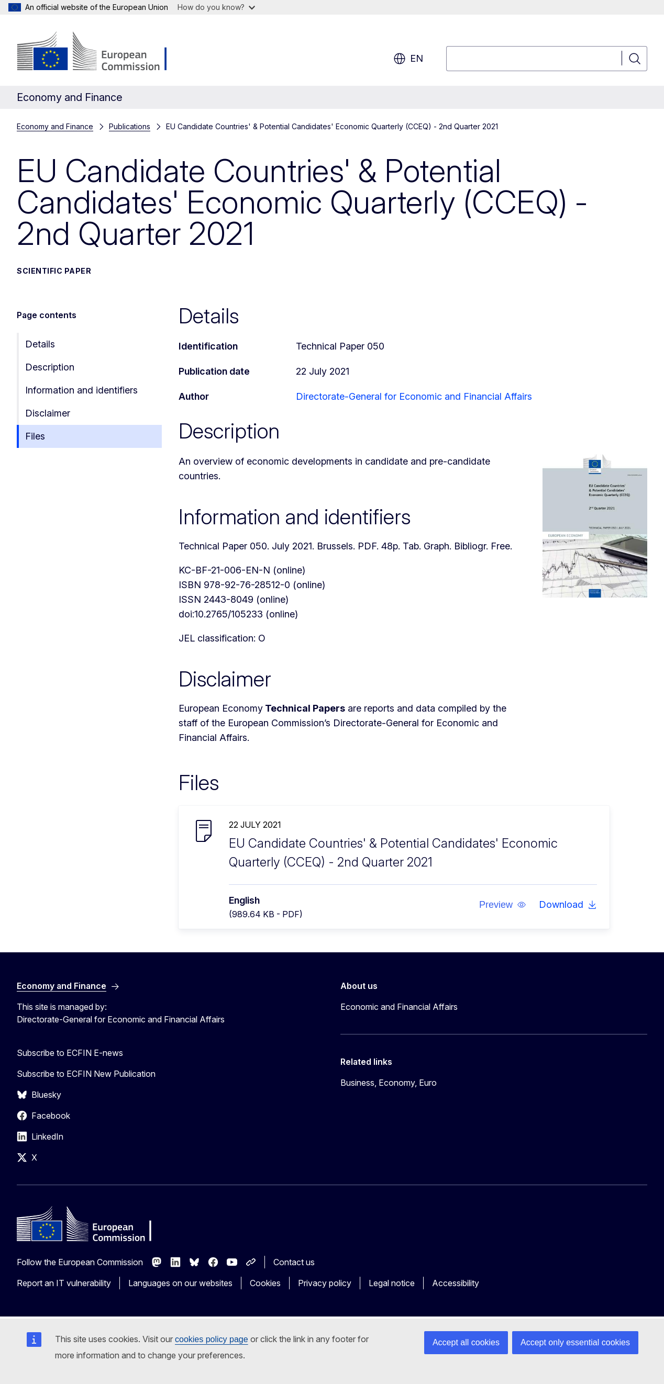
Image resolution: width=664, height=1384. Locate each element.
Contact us (294, 1262)
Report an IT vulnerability (64, 1283)
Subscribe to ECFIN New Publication (86, 1073)
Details (40, 344)
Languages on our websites (180, 1283)
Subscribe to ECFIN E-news (70, 1053)
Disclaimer (47, 413)
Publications (129, 126)
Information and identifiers (81, 390)
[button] (502, 904)
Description (49, 367)
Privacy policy (324, 1283)
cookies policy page (211, 1339)
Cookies (265, 1283)
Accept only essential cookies (575, 1342)
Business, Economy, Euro (388, 1082)
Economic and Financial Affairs (399, 1007)
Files (35, 436)
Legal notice (392, 1283)
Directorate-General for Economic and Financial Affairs (414, 396)
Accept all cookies (466, 1342)
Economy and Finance (55, 126)
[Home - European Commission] (101, 52)
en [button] (408, 58)
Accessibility (455, 1283)
